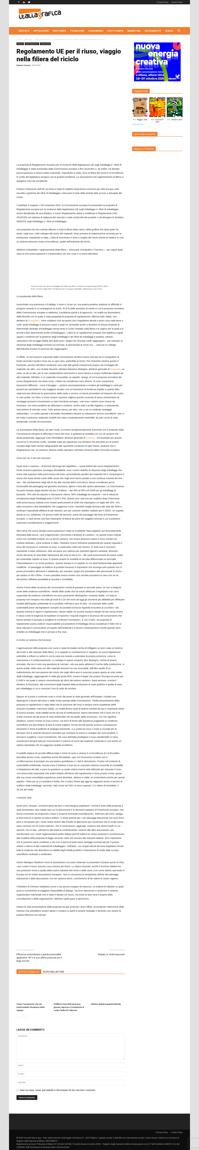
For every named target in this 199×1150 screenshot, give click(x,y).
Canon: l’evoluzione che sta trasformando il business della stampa (30, 1007)
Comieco (90, 437)
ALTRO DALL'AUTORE (53, 972)
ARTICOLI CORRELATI (28, 972)
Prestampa (59, 30)
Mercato (24, 30)
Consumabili (95, 30)
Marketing (134, 30)
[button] (179, 31)
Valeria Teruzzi (23, 65)
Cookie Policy (177, 2)
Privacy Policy (162, 2)
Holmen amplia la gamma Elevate (106, 1004)
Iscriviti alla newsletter (145, 134)
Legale (169, 30)
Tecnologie (77, 30)
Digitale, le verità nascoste (111, 954)
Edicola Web (137, 124)
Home (19, 39)
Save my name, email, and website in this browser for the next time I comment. (58, 1090)
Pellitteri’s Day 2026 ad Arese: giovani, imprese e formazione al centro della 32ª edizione (69, 1007)
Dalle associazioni (43, 39)
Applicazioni (41, 30)
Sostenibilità (153, 30)
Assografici (33, 320)
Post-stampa (115, 30)
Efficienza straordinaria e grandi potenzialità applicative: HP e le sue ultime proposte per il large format (39, 957)
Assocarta (115, 369)
